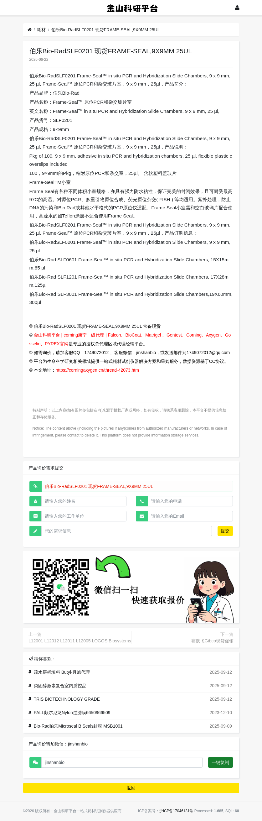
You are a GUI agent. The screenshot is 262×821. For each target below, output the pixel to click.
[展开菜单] (26, 7)
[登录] (237, 7)
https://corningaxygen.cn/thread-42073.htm (97, 370)
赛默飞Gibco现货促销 (212, 640)
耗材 (41, 29)
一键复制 (220, 762)
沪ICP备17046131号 (176, 811)
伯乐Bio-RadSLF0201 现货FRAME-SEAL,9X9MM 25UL (105, 29)
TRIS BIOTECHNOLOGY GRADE (67, 699)
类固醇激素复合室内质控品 (60, 685)
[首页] (30, 30)
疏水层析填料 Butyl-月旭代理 (62, 672)
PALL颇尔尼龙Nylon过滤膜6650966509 (72, 712)
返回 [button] (131, 787)
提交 (225, 530)
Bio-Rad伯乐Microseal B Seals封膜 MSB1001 (78, 726)
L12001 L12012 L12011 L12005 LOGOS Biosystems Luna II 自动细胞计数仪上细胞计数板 (116, 640)
